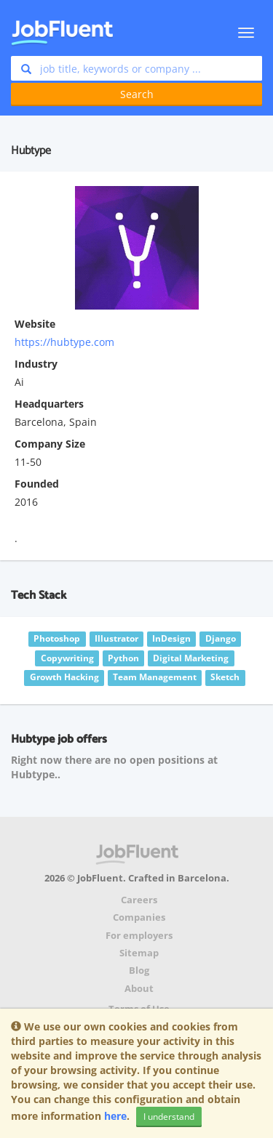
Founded (37, 484)
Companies (139, 917)
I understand (168, 1116)
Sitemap (139, 953)
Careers (139, 900)
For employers (139, 935)
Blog (139, 970)
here (115, 1116)
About (139, 988)
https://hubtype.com (64, 342)
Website (35, 324)
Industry (36, 364)
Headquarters (49, 404)
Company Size (50, 444)
